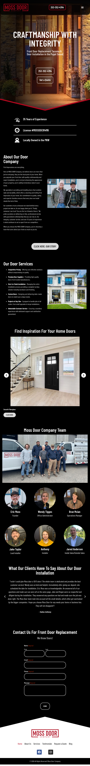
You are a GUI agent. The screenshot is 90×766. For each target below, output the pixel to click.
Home (20, 744)
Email (28, 661)
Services (36, 744)
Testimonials (47, 744)
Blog (70, 744)
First (25, 650)
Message (29, 684)
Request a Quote (60, 744)
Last (46, 650)
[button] (82, 7)
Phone (28, 672)
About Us (27, 744)
